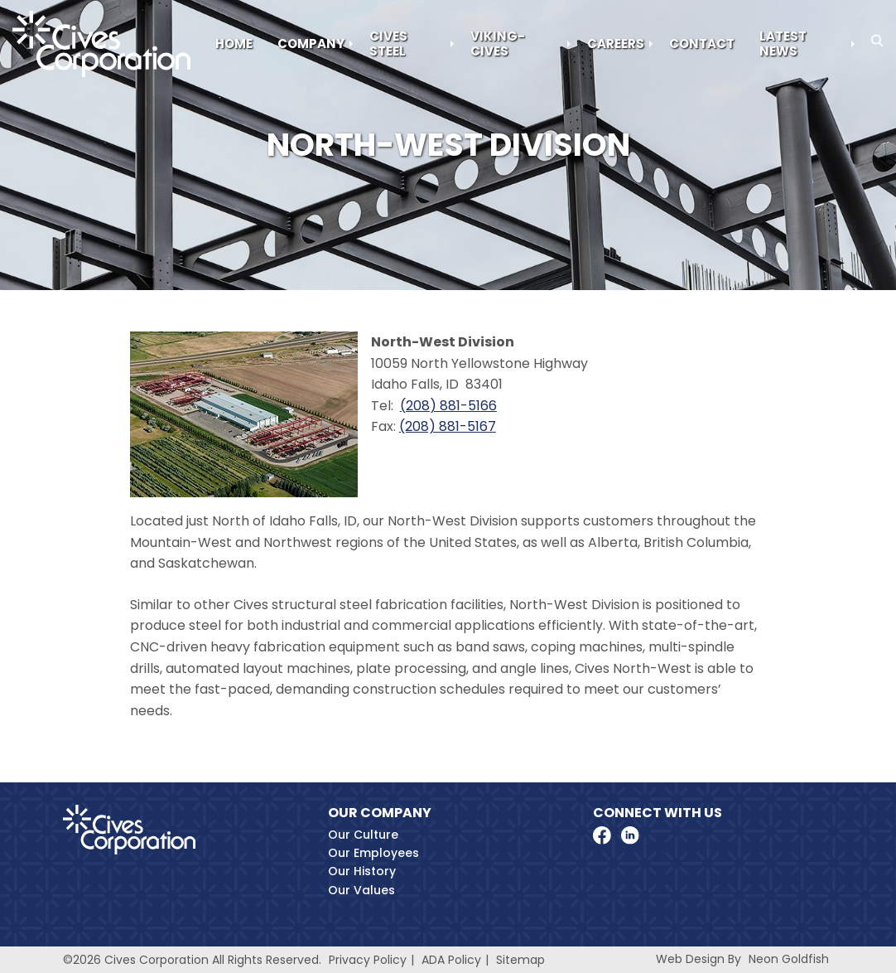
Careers (615, 43)
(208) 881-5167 (447, 426)
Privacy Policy (368, 959)
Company (310, 43)
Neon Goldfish (789, 959)
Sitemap (520, 959)
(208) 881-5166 (448, 405)
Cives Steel (388, 43)
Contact (702, 43)
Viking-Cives (497, 43)
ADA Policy (451, 959)
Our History (362, 871)
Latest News (783, 43)
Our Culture (363, 834)
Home (234, 43)
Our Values (361, 890)
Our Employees (373, 853)
